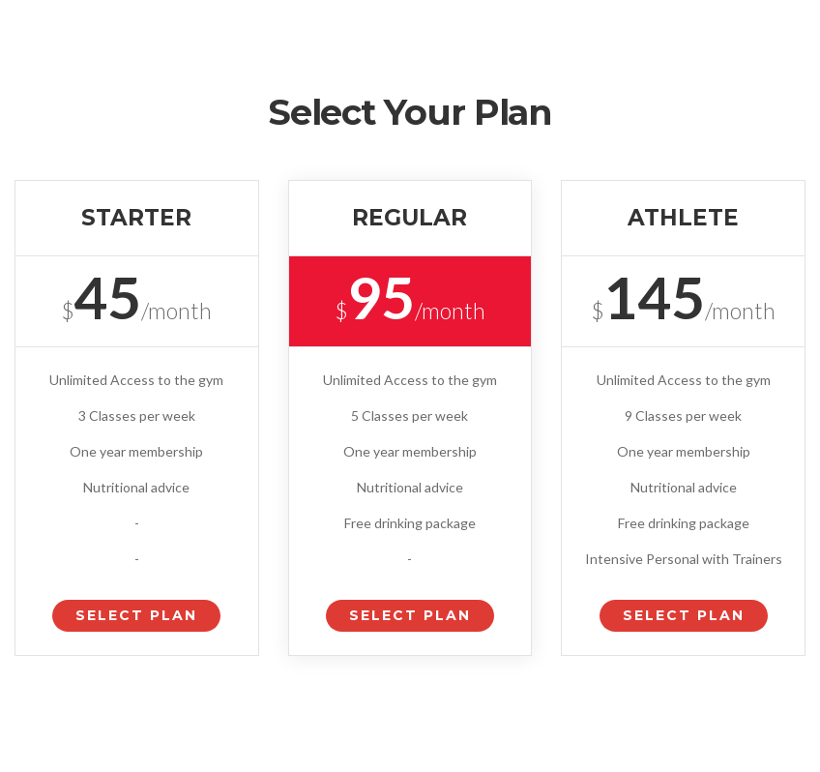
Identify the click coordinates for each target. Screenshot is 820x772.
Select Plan (136, 615)
